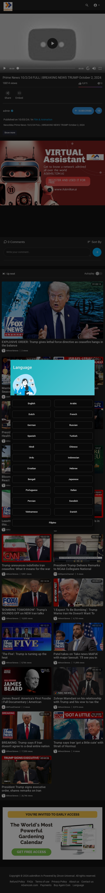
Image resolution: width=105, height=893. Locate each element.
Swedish (73, 501)
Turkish (73, 436)
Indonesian (73, 457)
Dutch (32, 414)
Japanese (73, 479)
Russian (73, 425)
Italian (73, 490)
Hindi (31, 446)
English (31, 403)
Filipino (52, 522)
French (73, 414)
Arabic (73, 403)
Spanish (31, 436)
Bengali (31, 479)
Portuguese (31, 490)
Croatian (31, 468)
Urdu (31, 457)
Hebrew (74, 468)
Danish (73, 511)
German (31, 425)
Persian (31, 501)
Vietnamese (32, 511)
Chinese (73, 446)
